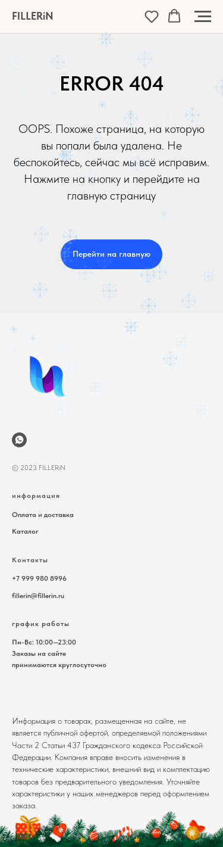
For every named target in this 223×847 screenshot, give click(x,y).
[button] (152, 16)
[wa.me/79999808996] (19, 439)
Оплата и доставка (43, 514)
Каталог (25, 531)
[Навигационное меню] (202, 17)
